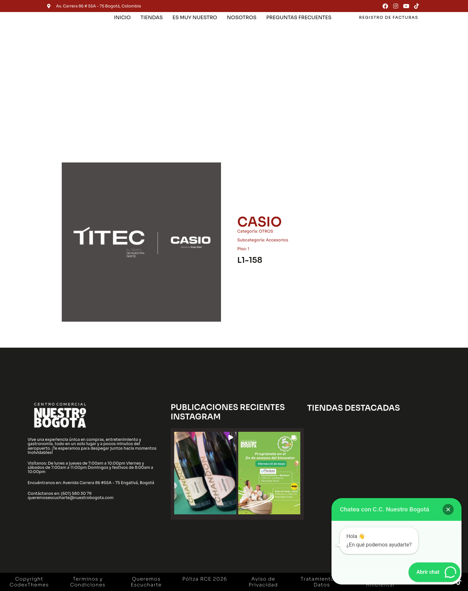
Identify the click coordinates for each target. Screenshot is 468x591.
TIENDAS (151, 17)
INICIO (122, 17)
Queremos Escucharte (146, 582)
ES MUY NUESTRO (195, 17)
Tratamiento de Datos (322, 582)
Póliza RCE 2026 (204, 579)
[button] (205, 473)
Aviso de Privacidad (263, 582)
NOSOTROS (241, 17)
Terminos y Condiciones (88, 582)
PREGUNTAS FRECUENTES (299, 17)
